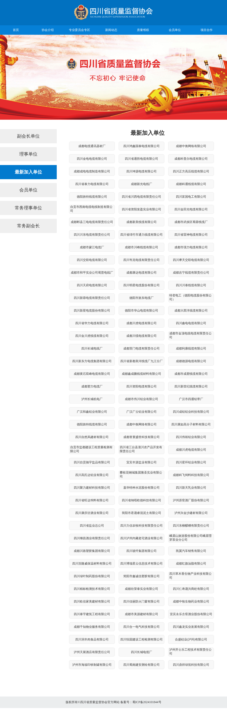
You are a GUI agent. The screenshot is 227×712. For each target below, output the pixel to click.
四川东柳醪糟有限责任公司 (191, 525)
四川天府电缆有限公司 (92, 285)
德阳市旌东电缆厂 (141, 297)
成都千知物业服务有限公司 (92, 626)
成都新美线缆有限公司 (141, 222)
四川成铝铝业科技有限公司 (191, 411)
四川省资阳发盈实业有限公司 (141, 209)
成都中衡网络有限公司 (191, 146)
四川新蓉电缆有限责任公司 (92, 297)
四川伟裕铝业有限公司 (191, 437)
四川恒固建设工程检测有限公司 (141, 639)
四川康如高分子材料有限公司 (191, 424)
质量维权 (143, 30)
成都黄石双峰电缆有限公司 (92, 373)
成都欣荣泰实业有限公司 (141, 588)
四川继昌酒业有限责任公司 (92, 538)
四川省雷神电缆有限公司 (191, 234)
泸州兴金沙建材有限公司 (191, 513)
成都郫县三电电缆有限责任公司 (92, 222)
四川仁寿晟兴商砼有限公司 (191, 588)
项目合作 (207, 30)
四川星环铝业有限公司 (191, 462)
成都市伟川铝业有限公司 (141, 399)
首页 (16, 30)
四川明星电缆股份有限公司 (141, 285)
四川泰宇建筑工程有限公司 (92, 614)
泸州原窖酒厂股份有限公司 (191, 500)
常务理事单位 (28, 207)
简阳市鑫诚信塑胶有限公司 (141, 576)
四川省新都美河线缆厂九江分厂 (141, 361)
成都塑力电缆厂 (92, 386)
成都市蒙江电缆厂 (92, 247)
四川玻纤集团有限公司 (141, 550)
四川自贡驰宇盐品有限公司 (92, 462)
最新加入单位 (28, 172)
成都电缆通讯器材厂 (92, 146)
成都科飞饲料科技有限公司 (191, 475)
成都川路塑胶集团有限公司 (92, 550)
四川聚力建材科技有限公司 (92, 487)
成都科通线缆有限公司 (191, 184)
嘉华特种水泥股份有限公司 (141, 487)
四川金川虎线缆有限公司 (92, 335)
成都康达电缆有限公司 (141, 272)
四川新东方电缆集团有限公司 (92, 361)
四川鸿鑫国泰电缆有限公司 (141, 146)
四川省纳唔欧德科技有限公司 (141, 500)
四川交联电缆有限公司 (92, 260)
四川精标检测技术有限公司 (92, 588)
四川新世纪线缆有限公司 (191, 386)
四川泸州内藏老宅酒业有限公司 (141, 538)
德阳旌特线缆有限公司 (92, 196)
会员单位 (175, 30)
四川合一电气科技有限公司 (141, 626)
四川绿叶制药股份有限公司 (92, 576)
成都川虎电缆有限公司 (141, 323)
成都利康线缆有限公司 (191, 348)
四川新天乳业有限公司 (191, 487)
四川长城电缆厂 (141, 652)
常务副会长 (28, 225)
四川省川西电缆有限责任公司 (141, 196)
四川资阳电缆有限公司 (141, 386)
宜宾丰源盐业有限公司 (141, 462)
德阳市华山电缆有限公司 (141, 310)
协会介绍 (48, 30)
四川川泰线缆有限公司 (191, 285)
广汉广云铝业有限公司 (141, 411)
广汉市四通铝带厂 (191, 399)
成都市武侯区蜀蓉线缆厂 (191, 222)
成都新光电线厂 (141, 184)
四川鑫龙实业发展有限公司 (191, 626)
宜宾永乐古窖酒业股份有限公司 (191, 614)
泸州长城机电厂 (92, 399)
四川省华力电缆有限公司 (92, 323)
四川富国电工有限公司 (191, 196)
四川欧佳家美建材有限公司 (92, 601)
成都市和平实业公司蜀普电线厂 (92, 272)
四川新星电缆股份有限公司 (92, 310)
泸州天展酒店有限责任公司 (92, 652)
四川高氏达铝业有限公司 (92, 475)
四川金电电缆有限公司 (92, 158)
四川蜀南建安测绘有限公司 (141, 664)
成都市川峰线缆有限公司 (141, 247)
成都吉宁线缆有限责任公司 (191, 272)
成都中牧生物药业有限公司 (191, 601)
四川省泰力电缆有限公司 (92, 184)
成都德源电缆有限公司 (191, 361)
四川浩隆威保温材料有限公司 (92, 563)
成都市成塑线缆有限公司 (191, 373)
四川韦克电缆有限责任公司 (141, 260)
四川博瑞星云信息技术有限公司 (141, 563)
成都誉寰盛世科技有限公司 (141, 437)
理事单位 (28, 154)
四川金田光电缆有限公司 (191, 209)
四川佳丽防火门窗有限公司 (141, 601)
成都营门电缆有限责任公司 (141, 348)
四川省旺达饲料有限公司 (92, 500)
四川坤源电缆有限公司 (141, 171)
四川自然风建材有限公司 (92, 437)
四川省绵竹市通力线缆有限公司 (141, 234)
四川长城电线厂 (92, 348)
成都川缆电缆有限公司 (141, 335)
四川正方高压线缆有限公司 (191, 171)
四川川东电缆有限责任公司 (92, 234)
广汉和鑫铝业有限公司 (92, 411)
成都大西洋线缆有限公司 (191, 310)
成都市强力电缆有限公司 (191, 247)
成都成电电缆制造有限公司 (92, 171)
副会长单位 (28, 136)
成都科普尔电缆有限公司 (191, 158)
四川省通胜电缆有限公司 (141, 158)
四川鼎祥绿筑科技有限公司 (191, 664)
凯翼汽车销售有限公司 (191, 550)
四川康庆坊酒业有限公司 (92, 513)
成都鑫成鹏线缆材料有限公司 (141, 373)
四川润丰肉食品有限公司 (92, 639)
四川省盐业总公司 (92, 525)
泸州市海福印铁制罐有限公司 (92, 664)
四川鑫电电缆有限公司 (191, 323)
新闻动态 (111, 30)
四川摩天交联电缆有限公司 (191, 260)
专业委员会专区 (79, 30)
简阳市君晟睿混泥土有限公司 (141, 513)
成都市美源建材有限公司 (141, 614)
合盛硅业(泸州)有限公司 (191, 639)
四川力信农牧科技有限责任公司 (141, 525)
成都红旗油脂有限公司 (191, 563)
